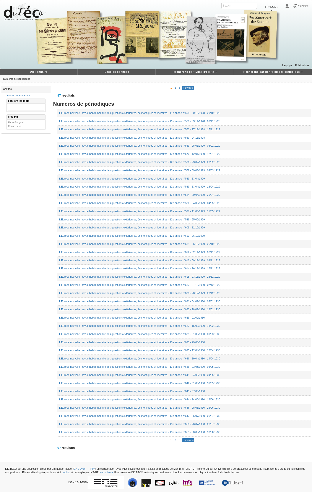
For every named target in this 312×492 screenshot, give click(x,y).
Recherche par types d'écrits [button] (195, 71)
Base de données (116, 71)
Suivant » (188, 87)
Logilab (66, 472)
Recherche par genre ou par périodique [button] (273, 71)
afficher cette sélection (18, 95)
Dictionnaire (38, 71)
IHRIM (91, 468)
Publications (302, 65)
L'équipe (287, 65)
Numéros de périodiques (16, 79)
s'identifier (303, 5)
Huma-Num (106, 472)
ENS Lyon (80, 468)
